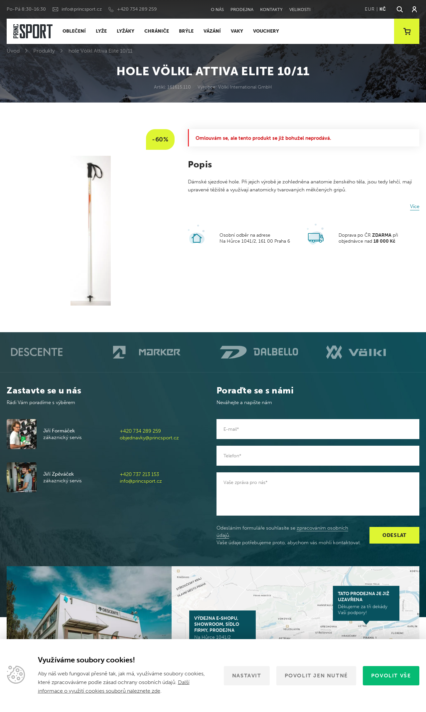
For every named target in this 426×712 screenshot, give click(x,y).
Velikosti (300, 9)
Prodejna (241, 9)
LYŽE (101, 31)
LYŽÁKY (125, 31)
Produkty (44, 51)
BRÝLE (186, 31)
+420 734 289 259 (137, 9)
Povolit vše (391, 675)
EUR (369, 9)
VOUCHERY (266, 31)
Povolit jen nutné (316, 675)
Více (414, 206)
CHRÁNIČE (156, 31)
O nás (217, 9)
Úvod (13, 51)
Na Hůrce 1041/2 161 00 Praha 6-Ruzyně (222, 630)
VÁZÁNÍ (212, 31)
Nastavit (246, 675)
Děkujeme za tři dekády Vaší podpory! (366, 603)
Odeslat (394, 535)
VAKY (237, 31)
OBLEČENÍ (74, 31)
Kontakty (271, 9)
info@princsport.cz (82, 9)
